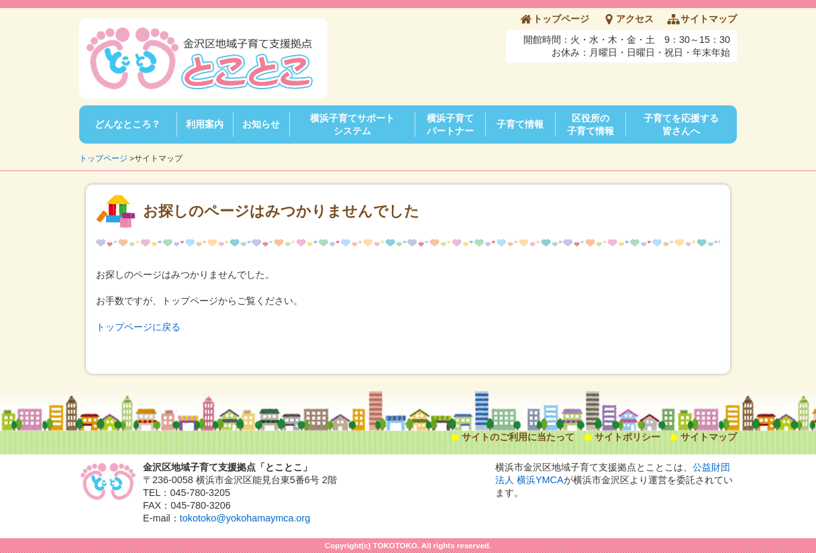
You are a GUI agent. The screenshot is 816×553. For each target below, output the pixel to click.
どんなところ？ (127, 124)
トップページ (561, 18)
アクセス (635, 18)
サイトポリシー (627, 437)
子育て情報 (520, 124)
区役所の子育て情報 (590, 124)
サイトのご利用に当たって (518, 437)
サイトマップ (708, 18)
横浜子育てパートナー (450, 124)
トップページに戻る (138, 326)
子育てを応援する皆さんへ (681, 124)
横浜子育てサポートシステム (352, 124)
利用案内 (204, 124)
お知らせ (261, 124)
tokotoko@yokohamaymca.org (245, 518)
